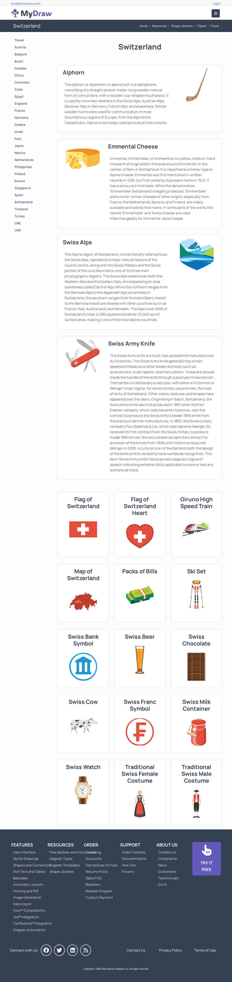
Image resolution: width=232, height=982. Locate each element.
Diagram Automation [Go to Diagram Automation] (29, 930)
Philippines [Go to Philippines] (23, 167)
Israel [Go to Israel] (18, 131)
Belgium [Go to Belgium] (20, 54)
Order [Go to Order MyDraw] (91, 845)
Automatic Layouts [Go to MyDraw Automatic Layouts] (28, 884)
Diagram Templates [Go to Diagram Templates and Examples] (64, 865)
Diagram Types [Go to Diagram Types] (60, 858)
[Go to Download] (206, 859)
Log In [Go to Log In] (217, 3)
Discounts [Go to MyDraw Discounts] (94, 858)
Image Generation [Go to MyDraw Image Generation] (27, 897)
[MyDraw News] (85, 950)
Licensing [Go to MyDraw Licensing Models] (93, 852)
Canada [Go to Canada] (20, 68)
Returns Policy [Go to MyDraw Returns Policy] (97, 871)
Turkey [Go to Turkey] (19, 216)
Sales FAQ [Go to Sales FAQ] (94, 878)
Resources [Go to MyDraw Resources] (159, 26)
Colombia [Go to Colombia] (21, 82)
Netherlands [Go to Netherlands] (24, 160)
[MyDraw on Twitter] (59, 950)
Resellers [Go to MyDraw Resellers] (93, 884)
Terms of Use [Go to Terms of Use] (205, 950)
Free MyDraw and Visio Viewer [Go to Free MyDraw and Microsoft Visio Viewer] (71, 852)
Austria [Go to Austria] (20, 47)
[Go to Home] (31, 13)
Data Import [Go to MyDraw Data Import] (22, 904)
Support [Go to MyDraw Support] (130, 845)
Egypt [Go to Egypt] (19, 96)
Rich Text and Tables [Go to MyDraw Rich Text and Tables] (29, 871)
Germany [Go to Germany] (21, 117)
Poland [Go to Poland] (19, 174)
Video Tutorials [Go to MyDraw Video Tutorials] (133, 852)
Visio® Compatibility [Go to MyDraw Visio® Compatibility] (29, 910)
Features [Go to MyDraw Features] (22, 845)
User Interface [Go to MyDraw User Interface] (24, 852)
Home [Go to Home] (144, 26)
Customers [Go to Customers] (167, 871)
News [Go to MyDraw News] (162, 865)
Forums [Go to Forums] (128, 871)
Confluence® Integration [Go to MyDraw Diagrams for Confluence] (32, 923)
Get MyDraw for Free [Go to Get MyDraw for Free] (102, 865)
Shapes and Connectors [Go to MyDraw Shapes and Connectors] (32, 865)
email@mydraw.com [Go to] (25, 3)
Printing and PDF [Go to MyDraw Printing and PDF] (26, 891)
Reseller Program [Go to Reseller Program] (99, 891)
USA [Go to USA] (17, 230)
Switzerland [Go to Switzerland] (23, 202)
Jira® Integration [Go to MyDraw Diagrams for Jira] (26, 917)
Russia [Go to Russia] (19, 181)
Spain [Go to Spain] (18, 195)
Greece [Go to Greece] (19, 124)
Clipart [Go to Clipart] (201, 26)
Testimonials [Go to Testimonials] (168, 878)
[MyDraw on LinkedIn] (72, 950)
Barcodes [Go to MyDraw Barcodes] (20, 878)
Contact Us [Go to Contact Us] (167, 852)
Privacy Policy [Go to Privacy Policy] (170, 950)
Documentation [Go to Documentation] (134, 858)
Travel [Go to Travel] (214, 26)
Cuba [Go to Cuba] (18, 89)
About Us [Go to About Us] (167, 845)
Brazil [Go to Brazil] (18, 61)
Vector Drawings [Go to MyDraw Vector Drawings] (26, 858)
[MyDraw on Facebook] (46, 950)
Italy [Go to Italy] (17, 138)
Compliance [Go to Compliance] (167, 858)
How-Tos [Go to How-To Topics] (129, 865)
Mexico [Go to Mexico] (20, 153)
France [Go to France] (19, 110)
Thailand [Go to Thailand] (21, 209)
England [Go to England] (20, 103)
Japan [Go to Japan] (19, 145)
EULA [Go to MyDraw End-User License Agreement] (162, 884)
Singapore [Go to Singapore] (22, 188)
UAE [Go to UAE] (17, 223)
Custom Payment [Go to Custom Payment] (99, 897)
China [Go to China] (19, 75)
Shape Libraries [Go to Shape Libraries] (182, 26)
